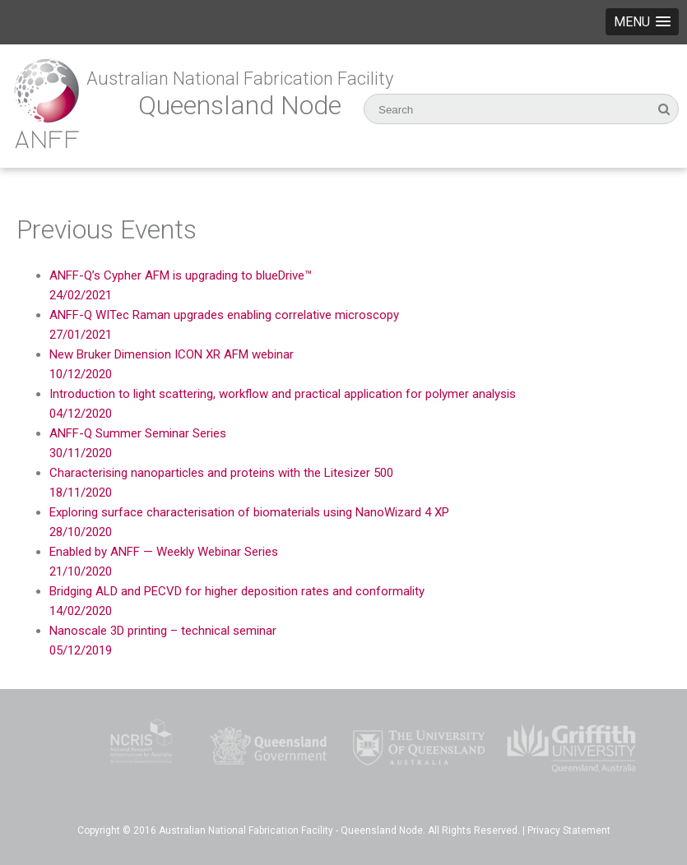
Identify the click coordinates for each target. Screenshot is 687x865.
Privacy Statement (568, 830)
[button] (642, 21)
